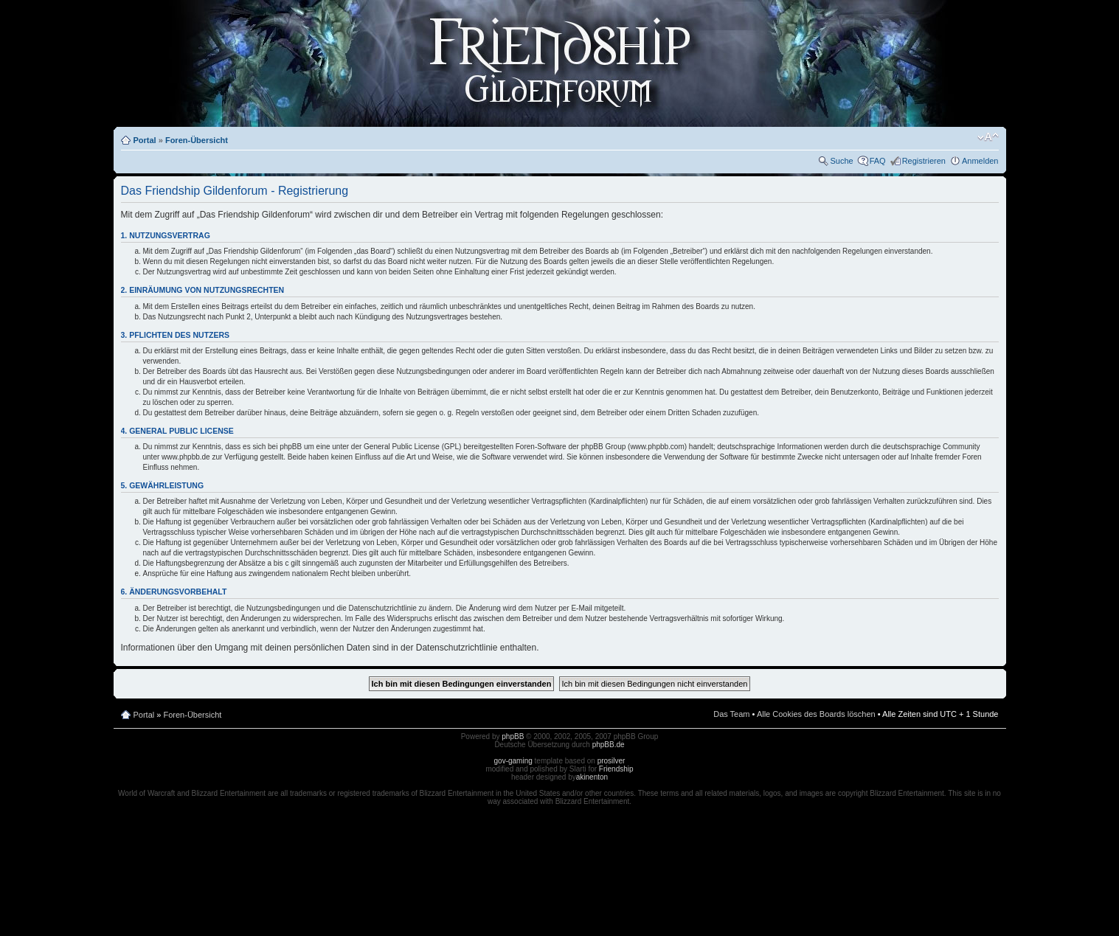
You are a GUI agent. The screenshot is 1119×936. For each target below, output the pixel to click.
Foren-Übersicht (196, 140)
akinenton (592, 777)
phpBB (513, 736)
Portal (145, 140)
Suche (841, 160)
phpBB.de (608, 745)
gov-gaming (513, 761)
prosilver (611, 761)
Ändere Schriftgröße (988, 137)
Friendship (616, 769)
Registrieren (924, 160)
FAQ (878, 160)
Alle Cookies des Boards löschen (816, 714)
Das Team (731, 714)
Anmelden (980, 160)
